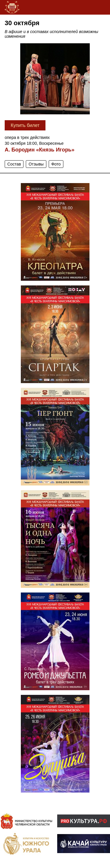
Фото (56, 164)
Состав (14, 164)
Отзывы (35, 164)
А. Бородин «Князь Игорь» (40, 150)
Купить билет (25, 125)
